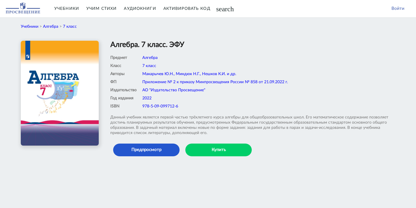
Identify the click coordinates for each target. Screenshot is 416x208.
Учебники (66, 9)
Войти (397, 8)
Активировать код (186, 9)
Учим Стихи (101, 9)
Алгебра (50, 27)
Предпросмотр (146, 150)
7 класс (70, 27)
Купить (219, 150)
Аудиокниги (140, 9)
